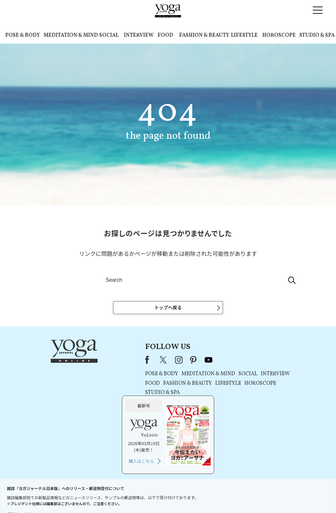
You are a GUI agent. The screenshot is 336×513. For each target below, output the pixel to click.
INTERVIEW (139, 35)
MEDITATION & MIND (71, 35)
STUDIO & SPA (317, 35)
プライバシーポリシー (157, 495)
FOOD (165, 35)
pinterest (134, 361)
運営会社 (231, 495)
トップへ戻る (168, 307)
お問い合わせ (51, 495)
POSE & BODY (22, 35)
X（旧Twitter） (104, 361)
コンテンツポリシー (200, 495)
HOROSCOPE (279, 35)
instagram (119, 361)
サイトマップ (257, 495)
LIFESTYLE (244, 35)
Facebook (89, 361)
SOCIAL (109, 35)
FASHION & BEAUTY (204, 35)
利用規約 (125, 495)
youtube (149, 361)
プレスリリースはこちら (89, 495)
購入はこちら (260, 406)
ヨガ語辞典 (284, 495)
